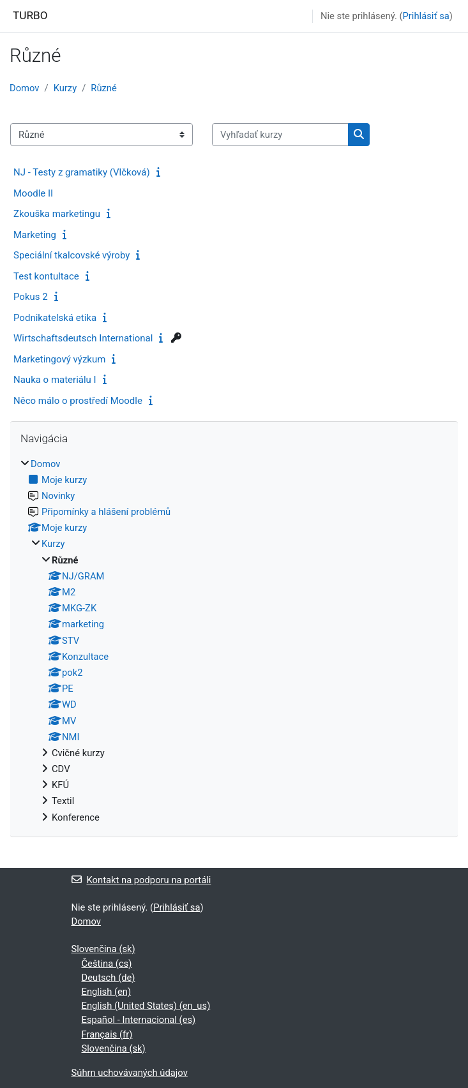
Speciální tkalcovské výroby (71, 255)
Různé (104, 88)
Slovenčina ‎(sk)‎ (103, 949)
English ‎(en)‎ (107, 991)
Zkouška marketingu (56, 214)
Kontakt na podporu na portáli (141, 880)
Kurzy (65, 88)
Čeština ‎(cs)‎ (107, 963)
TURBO (30, 15)
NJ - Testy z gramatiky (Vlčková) (81, 172)
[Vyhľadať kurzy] (280, 134)
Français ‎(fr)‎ (107, 1034)
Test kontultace (46, 276)
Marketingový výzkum (59, 359)
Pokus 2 (30, 296)
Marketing (34, 235)
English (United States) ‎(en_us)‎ (146, 1005)
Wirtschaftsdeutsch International (83, 338)
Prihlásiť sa (426, 16)
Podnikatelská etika (54, 318)
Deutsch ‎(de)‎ (108, 977)
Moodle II (33, 193)
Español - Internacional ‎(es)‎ (139, 1019)
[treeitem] (234, 640)
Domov (25, 88)
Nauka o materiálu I (54, 379)
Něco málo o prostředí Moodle (77, 400)
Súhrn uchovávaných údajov (130, 1072)
